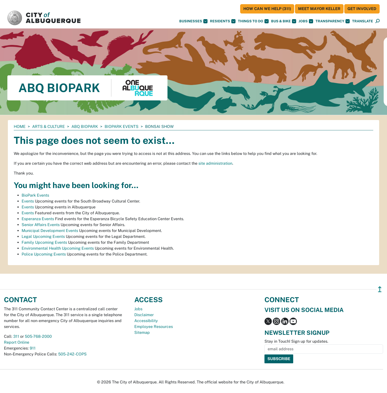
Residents (222, 21)
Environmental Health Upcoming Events (58, 248)
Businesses (193, 21)
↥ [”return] (379, 289)
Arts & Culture (48, 126)
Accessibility (146, 320)
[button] (362, 21)
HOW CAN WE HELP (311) (267, 8)
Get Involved (361, 8)
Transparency (333, 21)
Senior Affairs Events (41, 224)
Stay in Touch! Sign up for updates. (296, 341)
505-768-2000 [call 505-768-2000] (38, 336)
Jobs (306, 21)
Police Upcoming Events (44, 254)
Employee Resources (153, 326)
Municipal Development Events (50, 230)
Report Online (16, 342)
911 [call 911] (33, 348)
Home (20, 126)
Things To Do (253, 21)
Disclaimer (144, 314)
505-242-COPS (72, 354)
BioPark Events (121, 126)
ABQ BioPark (84, 126)
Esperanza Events (38, 219)
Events (28, 201)
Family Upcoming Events (44, 242)
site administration (215, 163)
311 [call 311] (16, 336)
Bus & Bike (283, 21)
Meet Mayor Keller (319, 8)
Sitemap (142, 332)
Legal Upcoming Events (43, 236)
